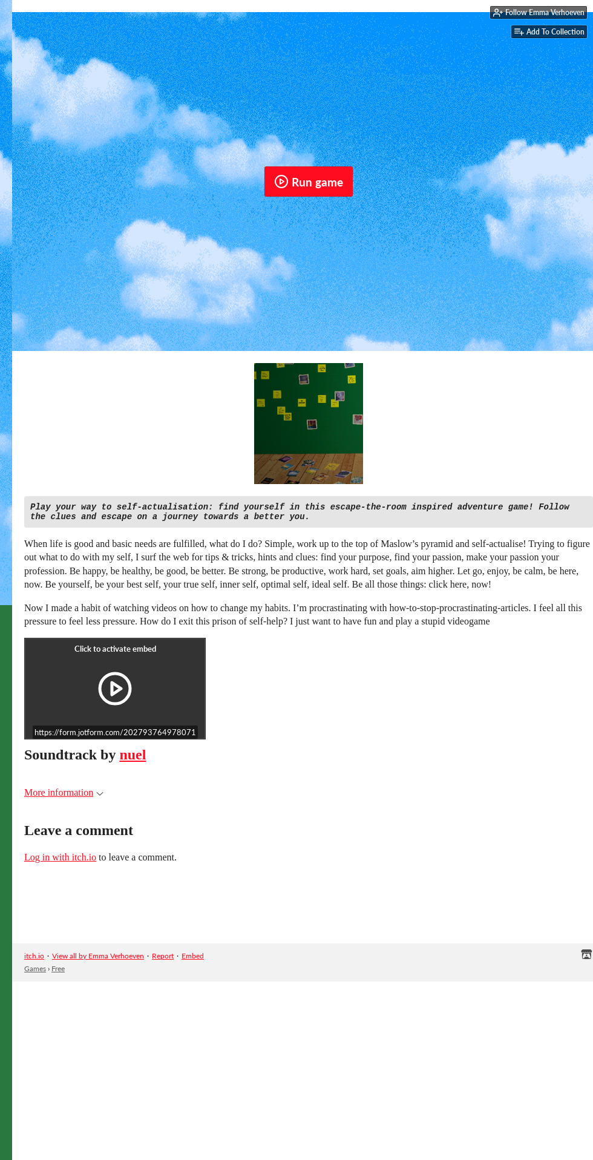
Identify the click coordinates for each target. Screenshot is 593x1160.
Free (58, 972)
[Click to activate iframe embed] (115, 692)
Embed (193, 959)
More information (63, 796)
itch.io (34, 959)
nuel (132, 758)
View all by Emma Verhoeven (98, 959)
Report (163, 959)
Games (35, 972)
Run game (308, 181)
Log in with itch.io (60, 861)
